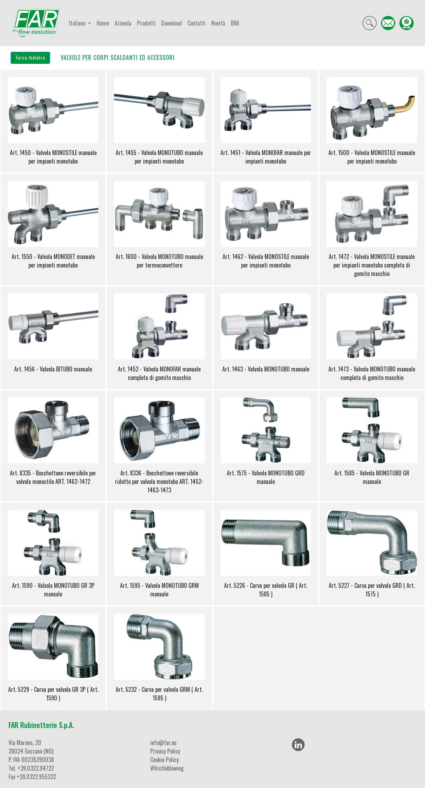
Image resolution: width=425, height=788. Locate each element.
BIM (235, 23)
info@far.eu (163, 742)
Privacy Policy (165, 751)
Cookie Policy (164, 759)
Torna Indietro (30, 57)
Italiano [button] (78, 23)
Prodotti (146, 23)
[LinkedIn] (298, 744)
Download (171, 23)
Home (103, 23)
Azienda (123, 23)
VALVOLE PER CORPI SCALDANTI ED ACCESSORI (118, 57)
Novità (218, 23)
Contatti (196, 23)
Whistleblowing (167, 768)
